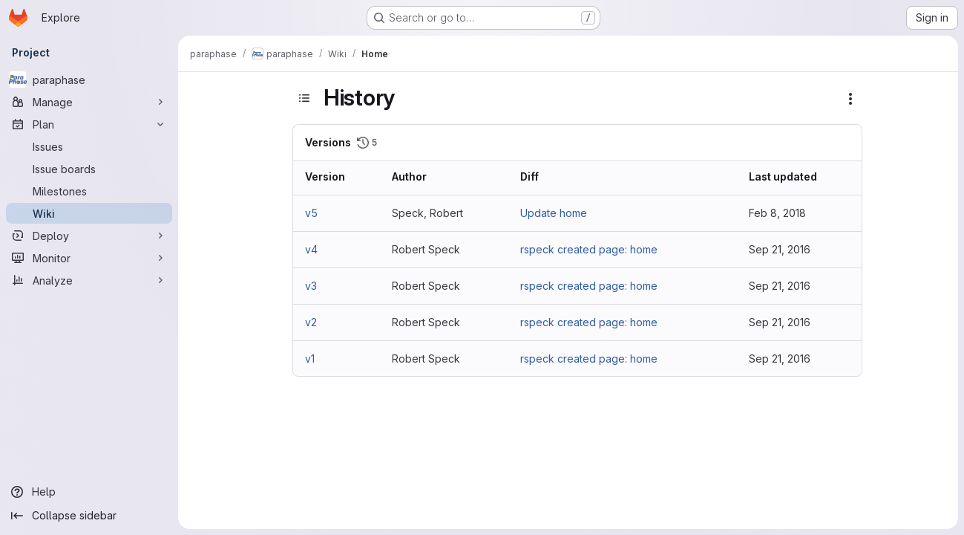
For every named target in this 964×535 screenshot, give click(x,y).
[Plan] (89, 124)
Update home (553, 213)
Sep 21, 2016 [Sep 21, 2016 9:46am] (779, 322)
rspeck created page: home (589, 249)
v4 (311, 249)
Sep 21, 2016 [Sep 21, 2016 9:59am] (779, 285)
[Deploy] (89, 235)
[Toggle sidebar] (304, 98)
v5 (311, 213)
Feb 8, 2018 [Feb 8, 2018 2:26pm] (777, 213)
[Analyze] (89, 280)
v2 (311, 322)
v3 (311, 285)
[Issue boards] (89, 168)
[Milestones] (89, 191)
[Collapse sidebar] (89, 515)
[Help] (89, 492)
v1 (310, 358)
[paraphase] (89, 79)
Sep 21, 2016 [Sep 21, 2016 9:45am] (779, 358)
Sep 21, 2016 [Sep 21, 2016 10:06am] (779, 249)
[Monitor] (89, 257)
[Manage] (89, 101)
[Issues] (89, 146)
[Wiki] (89, 213)
